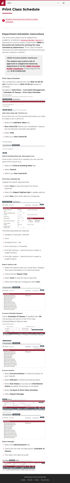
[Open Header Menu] (58, 3)
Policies (30, 480)
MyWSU (37, 480)
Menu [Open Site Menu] (63, 3)
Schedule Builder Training (31, 40)
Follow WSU (45, 480)
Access (23, 480)
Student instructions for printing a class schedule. (22, 20)
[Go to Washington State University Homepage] (7, 3)
